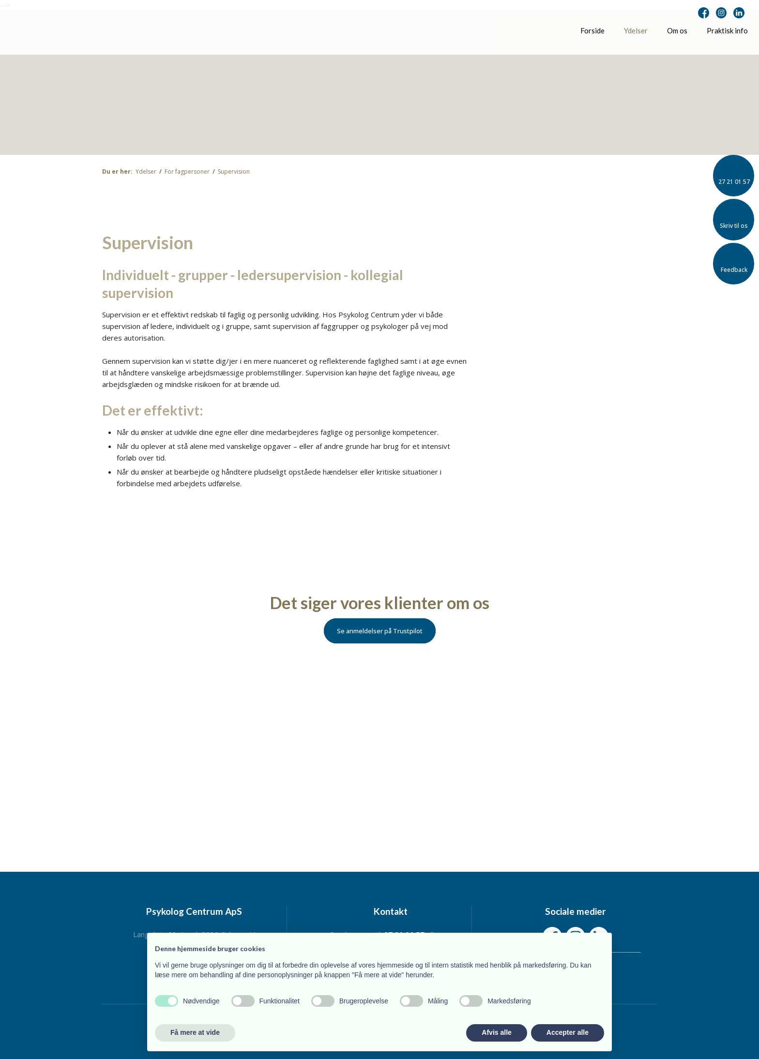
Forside (592, 30)
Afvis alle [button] (496, 1032)
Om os (677, 30)
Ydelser (636, 30)
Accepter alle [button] (567, 1032)
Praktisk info (727, 30)
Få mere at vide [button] (195, 1032)
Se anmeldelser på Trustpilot (380, 630)
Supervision (234, 171)
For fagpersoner (188, 171)
